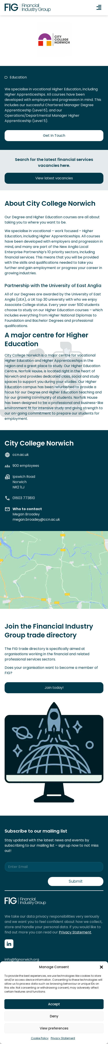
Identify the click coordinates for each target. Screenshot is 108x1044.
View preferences (54, 1028)
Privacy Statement (63, 1038)
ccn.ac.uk (21, 454)
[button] (101, 967)
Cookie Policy (40, 1038)
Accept (54, 1004)
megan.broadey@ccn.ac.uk (36, 519)
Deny (54, 1016)
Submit (76, 881)
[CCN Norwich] (54, 575)
